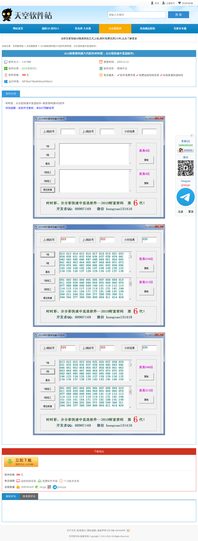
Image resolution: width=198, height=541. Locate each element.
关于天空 (71, 530)
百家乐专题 (180, 28)
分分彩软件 (115, 28)
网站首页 (18, 28)
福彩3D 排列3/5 (50, 28)
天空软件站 (18, 46)
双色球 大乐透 (83, 28)
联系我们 (81, 530)
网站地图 (91, 530)
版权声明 (102, 530)
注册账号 (170, 3)
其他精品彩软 (147, 28)
